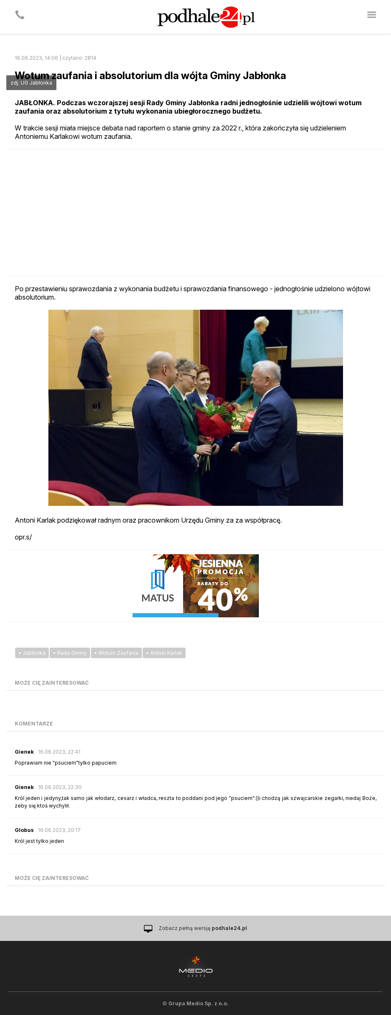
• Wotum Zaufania (116, 653)
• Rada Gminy (70, 653)
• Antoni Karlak (164, 653)
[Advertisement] (195, 212)
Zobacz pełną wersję (203, 928)
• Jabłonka (32, 653)
